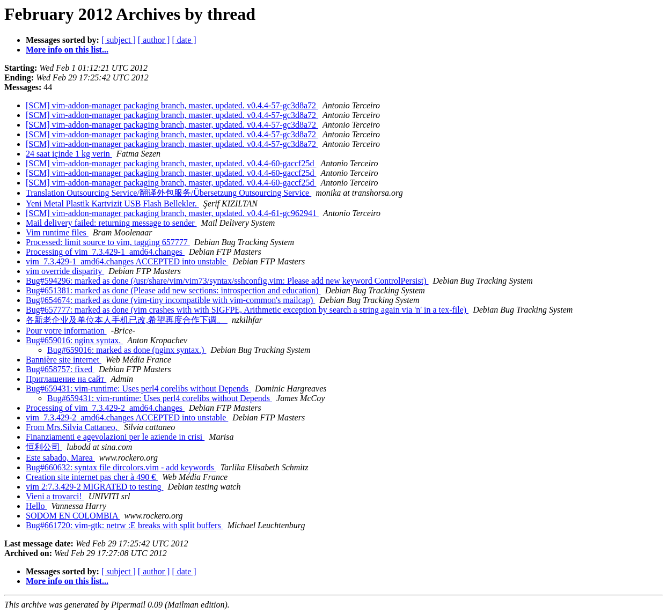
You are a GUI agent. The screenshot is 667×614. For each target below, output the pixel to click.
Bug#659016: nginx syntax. (74, 340)
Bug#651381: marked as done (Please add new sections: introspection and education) (173, 290)
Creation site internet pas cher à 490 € (92, 477)
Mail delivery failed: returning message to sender (111, 222)
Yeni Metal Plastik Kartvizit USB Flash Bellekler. (112, 203)
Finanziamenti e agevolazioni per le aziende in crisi (115, 436)
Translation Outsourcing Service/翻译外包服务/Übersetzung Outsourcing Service (168, 192)
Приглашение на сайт (66, 378)
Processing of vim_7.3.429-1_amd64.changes (105, 251)
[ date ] (184, 40)
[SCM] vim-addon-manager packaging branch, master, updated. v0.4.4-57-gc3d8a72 (172, 105)
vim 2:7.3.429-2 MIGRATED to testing (94, 486)
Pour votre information (66, 330)
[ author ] (154, 40)
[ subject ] (118, 40)
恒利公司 (44, 447)
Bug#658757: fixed (60, 369)
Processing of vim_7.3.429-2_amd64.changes (105, 407)
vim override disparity (65, 271)
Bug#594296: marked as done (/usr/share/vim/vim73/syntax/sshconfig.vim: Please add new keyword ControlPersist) (227, 280)
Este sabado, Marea (60, 457)
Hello (36, 506)
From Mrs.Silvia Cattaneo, (73, 427)
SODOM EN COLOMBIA (73, 515)
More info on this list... (67, 49)
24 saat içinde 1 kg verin (69, 153)
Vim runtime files (57, 232)
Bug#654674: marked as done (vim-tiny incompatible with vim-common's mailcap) (170, 300)
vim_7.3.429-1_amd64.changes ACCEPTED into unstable (127, 261)
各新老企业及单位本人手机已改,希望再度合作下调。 (127, 319)
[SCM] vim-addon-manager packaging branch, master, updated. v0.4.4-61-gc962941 (172, 213)
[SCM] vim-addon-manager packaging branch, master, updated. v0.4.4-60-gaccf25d (171, 163)
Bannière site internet (63, 359)
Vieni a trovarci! (55, 496)
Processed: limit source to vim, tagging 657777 (108, 242)
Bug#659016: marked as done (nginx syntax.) (126, 349)
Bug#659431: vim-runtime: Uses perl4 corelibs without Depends (138, 388)
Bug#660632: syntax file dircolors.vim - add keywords (121, 467)
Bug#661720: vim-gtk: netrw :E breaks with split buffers (124, 525)
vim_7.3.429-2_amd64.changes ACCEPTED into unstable (127, 417)
